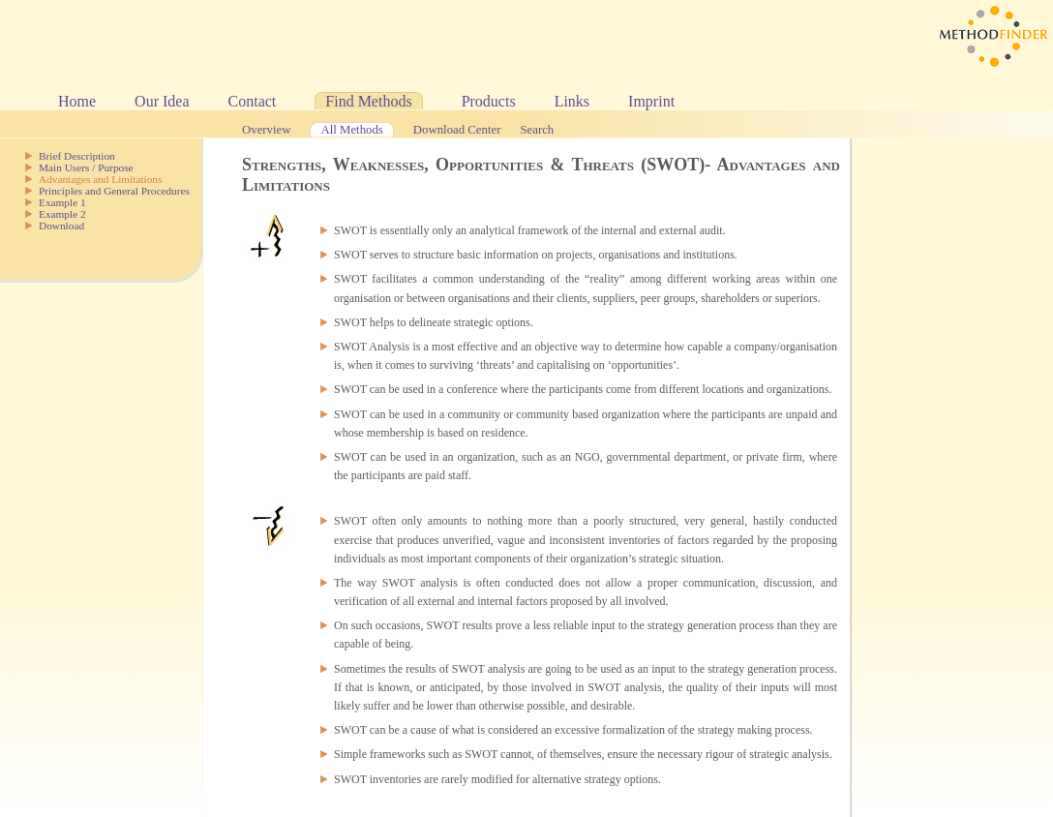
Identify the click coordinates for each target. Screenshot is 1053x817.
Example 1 (62, 202)
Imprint (651, 101)
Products (489, 101)
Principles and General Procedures (114, 191)
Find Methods (368, 101)
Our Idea (162, 101)
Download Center (457, 129)
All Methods (351, 129)
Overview (266, 129)
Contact (252, 101)
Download (61, 225)
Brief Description (77, 156)
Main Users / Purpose (86, 167)
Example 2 (62, 214)
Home (77, 101)
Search (537, 129)
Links (572, 101)
